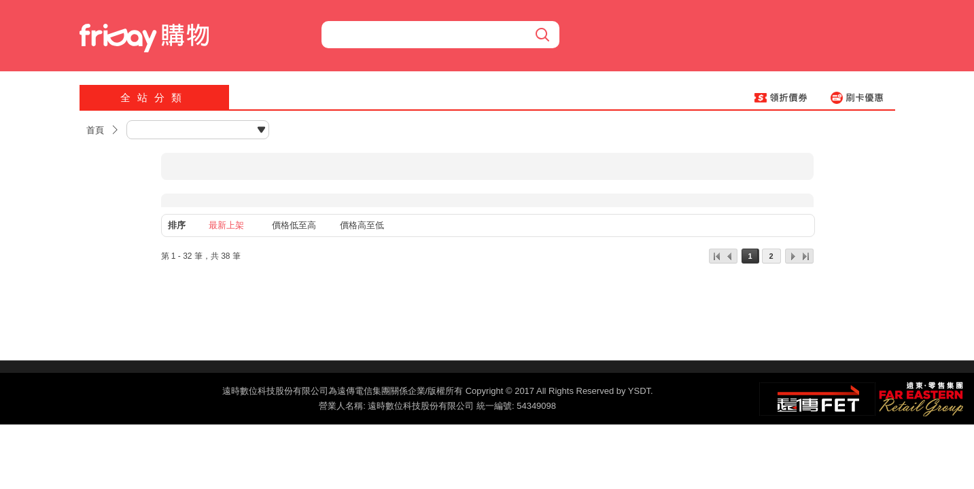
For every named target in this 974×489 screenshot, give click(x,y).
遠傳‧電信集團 (817, 399)
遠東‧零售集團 (919, 397)
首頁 (95, 130)
